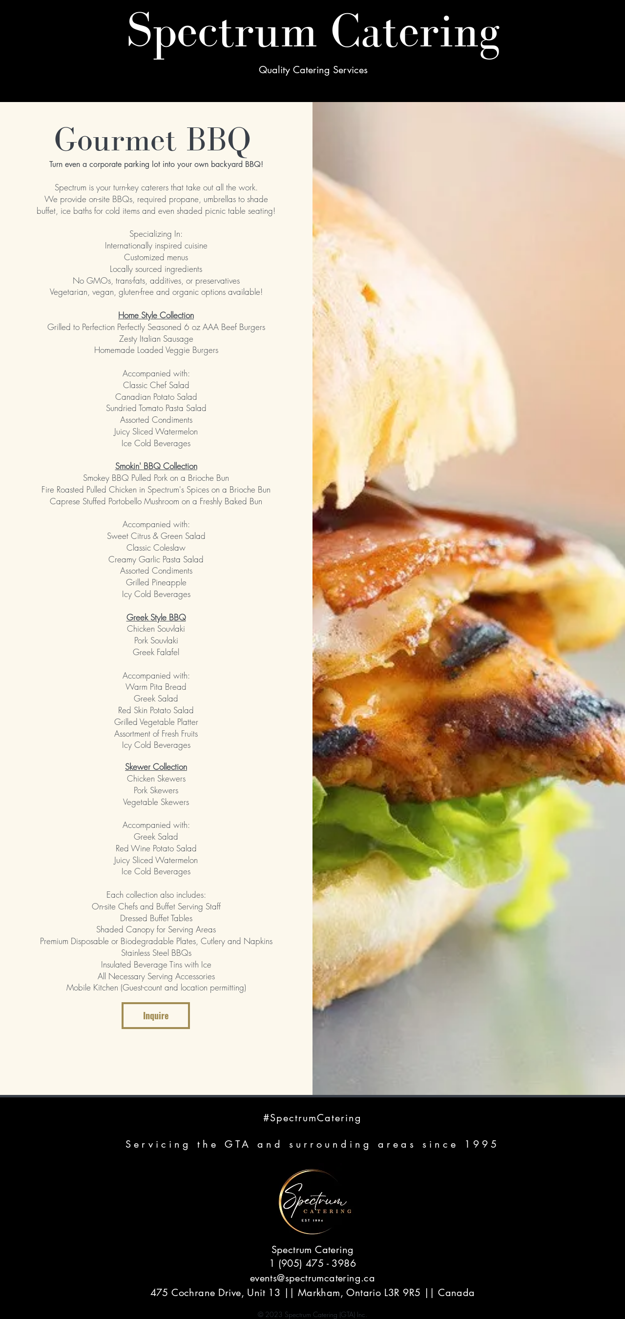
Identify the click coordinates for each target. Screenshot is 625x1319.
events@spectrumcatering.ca (312, 1278)
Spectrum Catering (313, 30)
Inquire (155, 1015)
